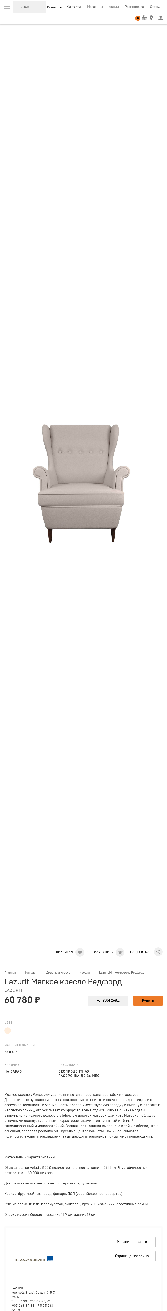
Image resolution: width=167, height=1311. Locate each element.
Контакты (74, 6)
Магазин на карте (132, 1242)
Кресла (84, 972)
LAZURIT (13, 991)
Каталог (31, 972)
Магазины (95, 6)
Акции (114, 6)
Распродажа (134, 6)
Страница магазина (132, 1256)
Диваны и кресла (58, 972)
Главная (10, 972)
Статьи (155, 6)
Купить (148, 1000)
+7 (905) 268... (108, 1000)
